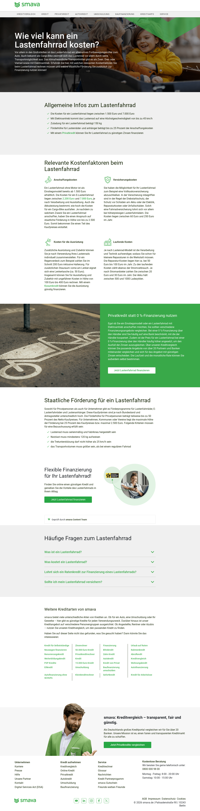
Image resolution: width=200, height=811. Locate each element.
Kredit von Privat (111, 663)
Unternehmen (22, 762)
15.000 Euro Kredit (84, 663)
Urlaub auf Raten (139, 645)
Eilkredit (48, 667)
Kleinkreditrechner (84, 675)
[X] (106, 800)
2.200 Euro (68, 198)
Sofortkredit (109, 675)
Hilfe (17, 774)
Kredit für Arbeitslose (141, 675)
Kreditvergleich (26, 14)
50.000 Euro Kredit (84, 650)
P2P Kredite (50, 663)
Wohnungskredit (139, 663)
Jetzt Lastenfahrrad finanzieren (132, 370)
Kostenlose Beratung (154, 761)
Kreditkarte (147, 14)
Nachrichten (104, 774)
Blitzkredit (108, 650)
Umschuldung (102, 14)
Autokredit (81, 14)
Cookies (181, 798)
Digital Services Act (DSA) (29, 787)
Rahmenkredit (138, 650)
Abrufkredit (136, 654)
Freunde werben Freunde (111, 787)
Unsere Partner (23, 778)
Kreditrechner (105, 766)
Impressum (154, 798)
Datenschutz (169, 798)
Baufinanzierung (124, 14)
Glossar (102, 770)
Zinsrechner (81, 645)
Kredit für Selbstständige (56, 645)
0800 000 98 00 (151, 769)
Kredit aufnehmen (70, 762)
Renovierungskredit (54, 654)
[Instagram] (91, 800)
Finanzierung (109, 645)
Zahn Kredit (109, 654)
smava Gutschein (107, 783)
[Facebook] (98, 800)
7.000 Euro (85, 198)
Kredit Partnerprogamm (111, 778)
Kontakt (19, 783)
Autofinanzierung (139, 667)
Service (164, 14)
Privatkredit (62, 14)
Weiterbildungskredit (54, 658)
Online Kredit (67, 770)
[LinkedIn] (83, 800)
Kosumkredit (51, 285)
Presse (18, 770)
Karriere (19, 766)
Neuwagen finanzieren (55, 650)
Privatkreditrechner (85, 654)
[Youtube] (76, 800)
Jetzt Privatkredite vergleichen (127, 744)
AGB (144, 798)
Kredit (45, 14)
